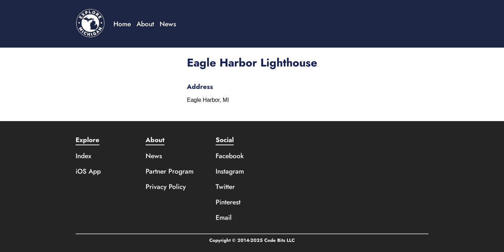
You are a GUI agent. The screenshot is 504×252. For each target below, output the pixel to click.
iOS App (88, 171)
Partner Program (170, 171)
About (145, 24)
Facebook (230, 156)
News (168, 24)
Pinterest (228, 202)
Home (122, 24)
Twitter (225, 186)
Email (224, 217)
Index (83, 156)
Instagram (230, 171)
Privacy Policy (166, 186)
